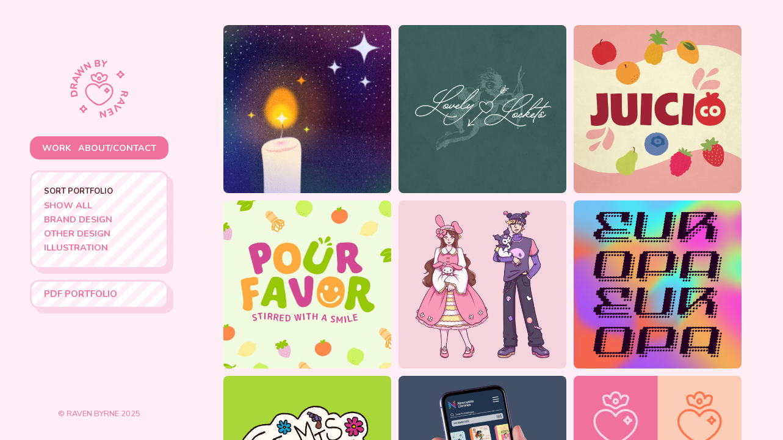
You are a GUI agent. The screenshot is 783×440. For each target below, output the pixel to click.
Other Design (77, 233)
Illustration (76, 247)
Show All (68, 205)
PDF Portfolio (80, 294)
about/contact (117, 148)
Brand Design (78, 219)
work (56, 148)
